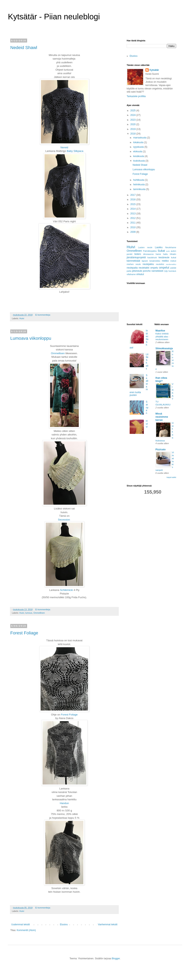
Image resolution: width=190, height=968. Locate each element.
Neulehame (170, 247)
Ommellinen (39, 613)
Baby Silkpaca (74, 151)
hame (158, 254)
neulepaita (132, 267)
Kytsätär (154, 70)
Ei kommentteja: (43, 315)
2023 (133, 119)
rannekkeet (157, 271)
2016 (133, 199)
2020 (133, 124)
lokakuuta (138, 142)
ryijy (166, 271)
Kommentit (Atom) (26, 930)
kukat (173, 257)
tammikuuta (139, 189)
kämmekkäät (133, 260)
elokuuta (138, 151)
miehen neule (134, 264)
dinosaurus (148, 254)
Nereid (64, 147)
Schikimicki (66, 590)
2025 (133, 110)
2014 (133, 208)
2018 (133, 133)
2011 (133, 222)
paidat (173, 268)
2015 (133, 204)
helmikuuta (139, 184)
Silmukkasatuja (164, 348)
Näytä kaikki (171, 477)
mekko (165, 260)
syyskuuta (138, 147)
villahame (131, 274)
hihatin (173, 254)
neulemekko (171, 264)
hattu (165, 254)
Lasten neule (145, 247)
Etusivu (64, 924)
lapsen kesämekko (151, 261)
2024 (133, 115)
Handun (64, 803)
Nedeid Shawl (23, 47)
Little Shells (147, 361)
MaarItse (160, 330)
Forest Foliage (24, 632)
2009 (133, 232)
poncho (147, 271)
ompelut (164, 267)
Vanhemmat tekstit (107, 924)
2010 (133, 227)
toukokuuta (139, 160)
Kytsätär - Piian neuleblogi (54, 16)
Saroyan (147, 407)
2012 (133, 218)
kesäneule (164, 257)
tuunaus (172, 271)
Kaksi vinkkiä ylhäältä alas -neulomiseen (162, 336)
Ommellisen (58, 353)
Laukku (159, 247)
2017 (133, 195)
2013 (133, 213)
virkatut (140, 274)
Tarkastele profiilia (136, 96)
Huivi (21, 318)
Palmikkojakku (150, 251)
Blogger (116, 958)
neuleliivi (160, 264)
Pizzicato (161, 449)
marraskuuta (140, 137)
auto (168, 251)
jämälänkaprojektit (136, 257)
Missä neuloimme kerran (162, 416)
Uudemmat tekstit (20, 924)
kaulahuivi (152, 257)
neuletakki (144, 267)
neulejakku (148, 264)
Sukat (161, 250)
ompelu (154, 267)
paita (129, 271)
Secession (64, 519)
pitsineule (137, 271)
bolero (137, 254)
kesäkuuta (139, 156)
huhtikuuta (139, 180)
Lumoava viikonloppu (30, 338)
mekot (173, 261)
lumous (28, 613)
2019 (133, 129)
